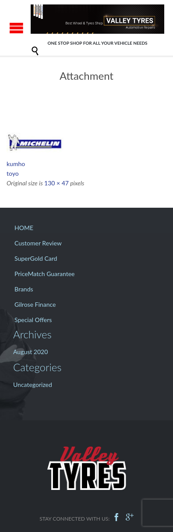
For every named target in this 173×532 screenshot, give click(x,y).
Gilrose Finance (35, 304)
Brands (23, 289)
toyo (13, 173)
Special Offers (33, 319)
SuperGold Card (35, 258)
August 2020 (30, 351)
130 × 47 (56, 183)
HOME (23, 227)
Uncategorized (32, 384)
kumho (16, 163)
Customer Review (38, 243)
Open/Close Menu (16, 27)
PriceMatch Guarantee (44, 273)
